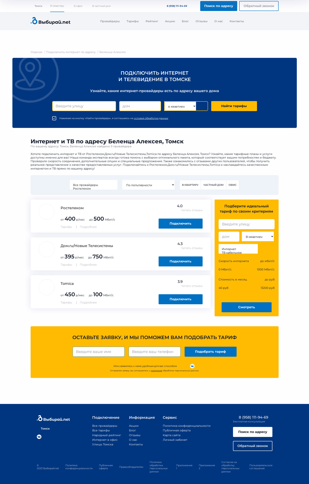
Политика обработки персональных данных (159, 467)
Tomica (67, 283)
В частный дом (101, 5)
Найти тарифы (234, 106)
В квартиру (57, 5)
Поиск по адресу (218, 6)
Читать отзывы (192, 210)
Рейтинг (152, 21)
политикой (156, 370)
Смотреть (246, 307)
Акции (170, 21)
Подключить (180, 223)
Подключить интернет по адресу (71, 52)
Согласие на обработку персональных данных (230, 467)
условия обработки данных (151, 118)
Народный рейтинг (106, 435)
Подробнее (88, 227)
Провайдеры (110, 21)
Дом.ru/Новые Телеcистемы (87, 246)
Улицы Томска (102, 444)
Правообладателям (131, 466)
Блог (185, 21)
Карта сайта (171, 435)
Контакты (237, 21)
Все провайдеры (93, 185)
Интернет (238, 249)
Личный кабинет (175, 440)
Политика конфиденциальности (187, 426)
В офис (78, 5)
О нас (218, 21)
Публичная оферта (177, 430)
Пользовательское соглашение (260, 467)
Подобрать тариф (210, 351)
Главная (36, 52)
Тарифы (133, 21)
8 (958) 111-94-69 (174, 5)
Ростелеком (93, 188)
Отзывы (202, 21)
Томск (36, 5)
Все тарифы (101, 430)
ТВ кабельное (238, 252)
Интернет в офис (105, 440)
